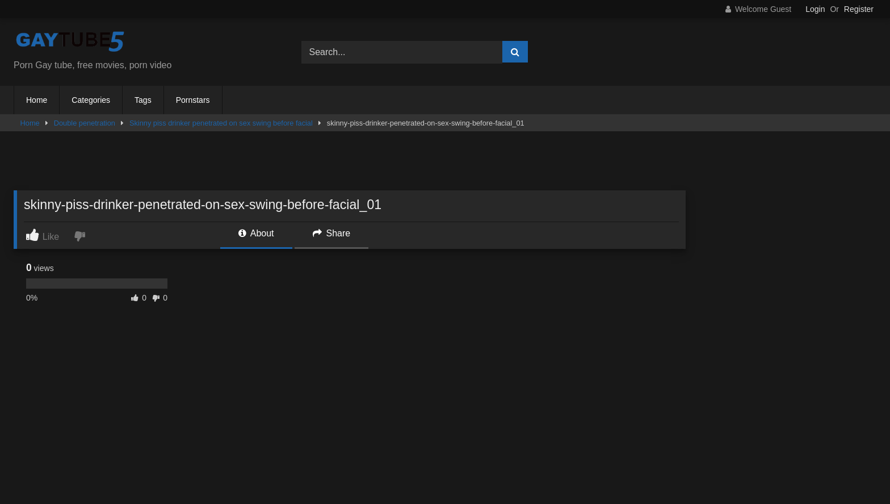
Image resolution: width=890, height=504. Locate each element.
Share (331, 233)
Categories (91, 100)
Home (36, 100)
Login (815, 9)
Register (859, 9)
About (256, 233)
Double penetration (84, 123)
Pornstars (193, 100)
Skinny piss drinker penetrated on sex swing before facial (221, 123)
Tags (143, 100)
